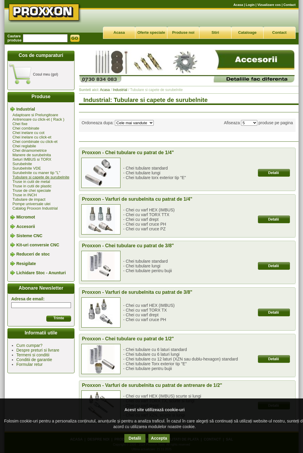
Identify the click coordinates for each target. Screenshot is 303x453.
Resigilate (26, 263)
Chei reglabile (24, 146)
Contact (289, 5)
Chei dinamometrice (29, 150)
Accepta (159, 438)
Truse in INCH (24, 195)
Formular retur (29, 364)
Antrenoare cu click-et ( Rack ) (38, 119)
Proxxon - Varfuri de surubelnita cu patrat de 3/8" (137, 292)
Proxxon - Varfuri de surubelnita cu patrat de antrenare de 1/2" (152, 385)
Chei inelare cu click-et (31, 137)
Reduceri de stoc (33, 254)
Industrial (25, 109)
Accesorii (25, 226)
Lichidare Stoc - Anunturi (41, 272)
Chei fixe (20, 124)
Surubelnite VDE (26, 168)
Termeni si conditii (32, 354)
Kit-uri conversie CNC (37, 245)
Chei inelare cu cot (28, 132)
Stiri (215, 32)
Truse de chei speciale (31, 190)
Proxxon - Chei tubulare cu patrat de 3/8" (128, 245)
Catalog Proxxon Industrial (35, 208)
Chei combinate (25, 128)
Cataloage (247, 32)
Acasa (238, 5)
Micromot (25, 217)
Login (250, 5)
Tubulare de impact (28, 199)
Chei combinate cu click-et (35, 141)
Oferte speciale (151, 32)
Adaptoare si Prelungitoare (35, 115)
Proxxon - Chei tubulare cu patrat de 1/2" (128, 338)
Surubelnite (22, 164)
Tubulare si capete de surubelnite (40, 177)
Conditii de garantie (34, 359)
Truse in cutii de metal (31, 181)
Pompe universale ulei (31, 204)
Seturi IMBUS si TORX (31, 159)
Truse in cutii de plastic (32, 186)
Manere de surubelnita (31, 155)
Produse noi (183, 32)
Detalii (135, 438)
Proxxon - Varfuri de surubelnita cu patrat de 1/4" (137, 199)
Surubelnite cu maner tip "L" (36, 172)
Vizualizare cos (269, 5)
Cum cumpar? (29, 345)
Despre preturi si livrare (37, 350)
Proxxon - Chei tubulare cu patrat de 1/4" (128, 152)
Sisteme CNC (29, 235)
